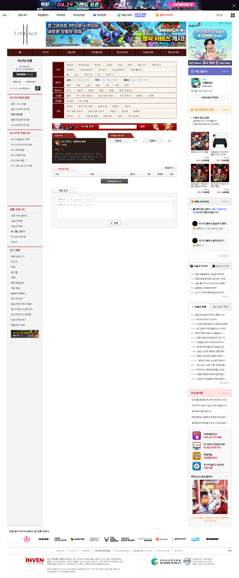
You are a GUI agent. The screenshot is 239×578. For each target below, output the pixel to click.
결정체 (136, 111)
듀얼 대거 (156, 64)
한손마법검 (83, 64)
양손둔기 (103, 69)
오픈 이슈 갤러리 (19, 215)
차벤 (13, 267)
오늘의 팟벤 (16, 226)
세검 (130, 64)
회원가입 (17, 82)
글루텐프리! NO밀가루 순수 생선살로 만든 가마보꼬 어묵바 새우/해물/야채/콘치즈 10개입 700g (210, 423)
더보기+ (225, 71)
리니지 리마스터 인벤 (21, 144)
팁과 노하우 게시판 (20, 109)
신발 (88, 85)
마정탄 (151, 95)
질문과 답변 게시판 (20, 119)
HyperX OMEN (18, 293)
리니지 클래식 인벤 (20, 139)
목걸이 (91, 90)
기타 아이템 (133, 115)
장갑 (78, 85)
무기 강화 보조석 (75, 111)
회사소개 (60, 551)
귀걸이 (79, 90)
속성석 (127, 106)
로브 (86, 79)
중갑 (80, 79)
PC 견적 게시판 (18, 237)
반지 (69, 90)
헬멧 (69, 85)
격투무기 (88, 74)
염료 (120, 115)
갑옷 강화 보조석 (96, 111)
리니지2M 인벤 (18, 155)
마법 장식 (108, 115)
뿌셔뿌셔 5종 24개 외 (201, 411)
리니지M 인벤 (17, 150)
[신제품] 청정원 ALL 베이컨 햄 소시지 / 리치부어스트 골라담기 (210, 399)
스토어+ (225, 110)
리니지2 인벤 (25, 60)
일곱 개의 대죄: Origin (21, 304)
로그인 (219, 15)
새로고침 (222, 256)
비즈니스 (73, 551)
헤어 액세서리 (126, 90)
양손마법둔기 (119, 69)
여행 (13, 277)
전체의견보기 (114, 181)
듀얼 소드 (141, 64)
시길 (107, 85)
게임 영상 (15, 288)
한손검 (70, 64)
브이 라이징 (16, 298)
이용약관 (86, 551)
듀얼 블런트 (136, 69)
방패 (98, 85)
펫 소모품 (83, 100)
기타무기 (109, 74)
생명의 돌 (102, 106)
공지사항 (178, 551)
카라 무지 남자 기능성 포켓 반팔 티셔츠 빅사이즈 (210, 405)
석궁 (76, 74)
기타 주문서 (125, 95)
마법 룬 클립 (92, 115)
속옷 (117, 85)
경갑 (74, 79)
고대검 (109, 64)
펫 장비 (70, 100)
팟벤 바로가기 (18, 256)
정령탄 (139, 95)
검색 (37, 88)
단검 (120, 64)
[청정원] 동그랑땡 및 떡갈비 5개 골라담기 (210, 417)
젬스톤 (125, 111)
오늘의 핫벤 (16, 221)
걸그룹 (14, 272)
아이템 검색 (90, 126)
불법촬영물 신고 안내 (143, 551)
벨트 (102, 90)
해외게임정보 (17, 283)
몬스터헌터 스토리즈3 (21, 309)
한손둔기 (71, 69)
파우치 (70, 115)
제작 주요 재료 (85, 106)
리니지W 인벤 (17, 160)
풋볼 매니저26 (18, 325)
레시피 (70, 106)
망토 (127, 85)
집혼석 (116, 106)
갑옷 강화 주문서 (106, 95)
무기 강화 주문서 (84, 95)
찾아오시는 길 (163, 551)
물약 (69, 95)
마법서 (113, 111)
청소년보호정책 (122, 551)
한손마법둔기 (87, 69)
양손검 (97, 64)
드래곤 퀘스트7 (18, 320)
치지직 (14, 262)
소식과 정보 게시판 (20, 125)
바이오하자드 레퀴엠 (21, 314)
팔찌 (112, 90)
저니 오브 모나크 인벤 (21, 166)
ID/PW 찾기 (31, 82)
